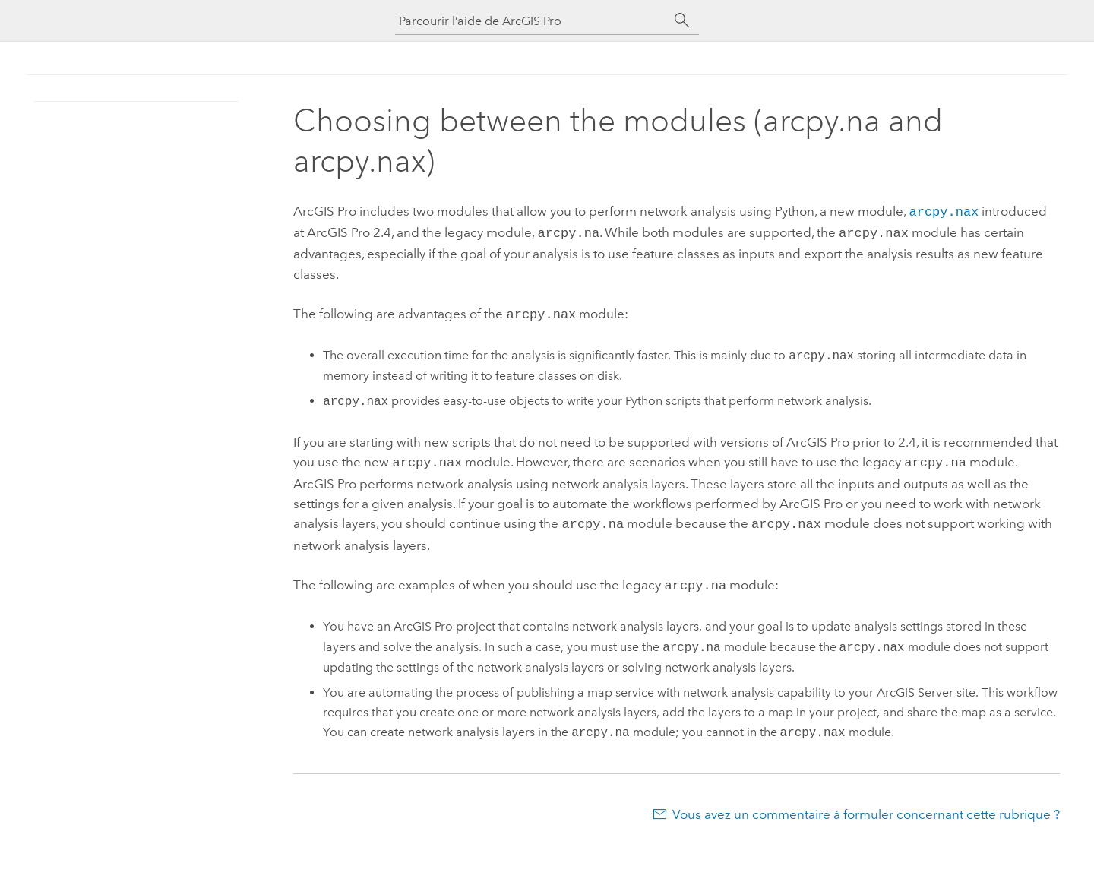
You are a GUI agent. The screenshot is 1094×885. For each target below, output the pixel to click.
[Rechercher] (682, 20)
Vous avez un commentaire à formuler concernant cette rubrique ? (866, 805)
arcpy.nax (944, 211)
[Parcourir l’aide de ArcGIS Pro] (532, 21)
